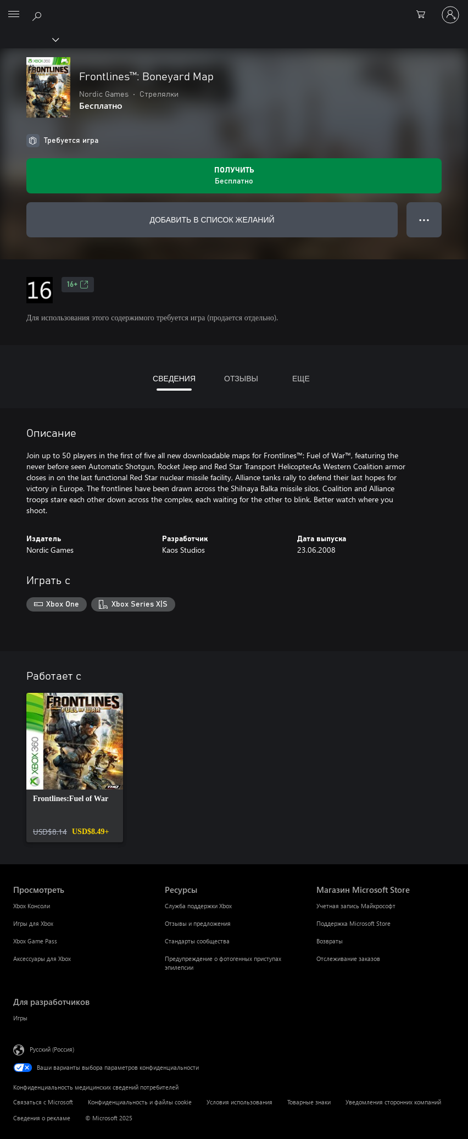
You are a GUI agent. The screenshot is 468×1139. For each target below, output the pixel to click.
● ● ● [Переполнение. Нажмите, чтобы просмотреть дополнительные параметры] (424, 219)
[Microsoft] (233, 8)
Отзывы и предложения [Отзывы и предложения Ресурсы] (198, 923)
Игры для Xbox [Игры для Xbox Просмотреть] (33, 923)
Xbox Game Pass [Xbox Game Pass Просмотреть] (35, 940)
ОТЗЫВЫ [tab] (241, 378)
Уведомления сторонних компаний (393, 1101)
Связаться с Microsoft (43, 1101)
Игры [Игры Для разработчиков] (20, 1017)
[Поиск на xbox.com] (38, 14)
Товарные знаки (309, 1101)
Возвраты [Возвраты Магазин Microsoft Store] (329, 940)
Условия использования (239, 1101)
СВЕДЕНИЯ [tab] (174, 378)
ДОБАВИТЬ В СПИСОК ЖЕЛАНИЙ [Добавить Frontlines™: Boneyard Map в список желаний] (211, 219)
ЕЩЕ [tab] (301, 378)
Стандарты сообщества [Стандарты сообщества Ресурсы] (197, 940)
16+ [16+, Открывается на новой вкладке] (77, 284)
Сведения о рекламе (41, 1117)
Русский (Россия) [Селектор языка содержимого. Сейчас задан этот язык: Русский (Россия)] (52, 1048)
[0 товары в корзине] (424, 15)
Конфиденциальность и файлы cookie (140, 1101)
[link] (74, 767)
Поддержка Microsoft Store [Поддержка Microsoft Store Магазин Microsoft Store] (353, 923)
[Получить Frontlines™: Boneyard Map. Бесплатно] (234, 175)
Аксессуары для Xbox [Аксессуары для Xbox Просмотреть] (42, 958)
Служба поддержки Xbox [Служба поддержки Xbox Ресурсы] (198, 905)
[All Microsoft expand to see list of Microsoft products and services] (14, 15)
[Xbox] (28, 39)
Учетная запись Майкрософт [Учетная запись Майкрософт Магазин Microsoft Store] (355, 905)
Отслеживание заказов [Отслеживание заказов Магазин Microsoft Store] (348, 958)
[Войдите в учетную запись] (450, 15)
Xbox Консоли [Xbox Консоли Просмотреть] (31, 905)
